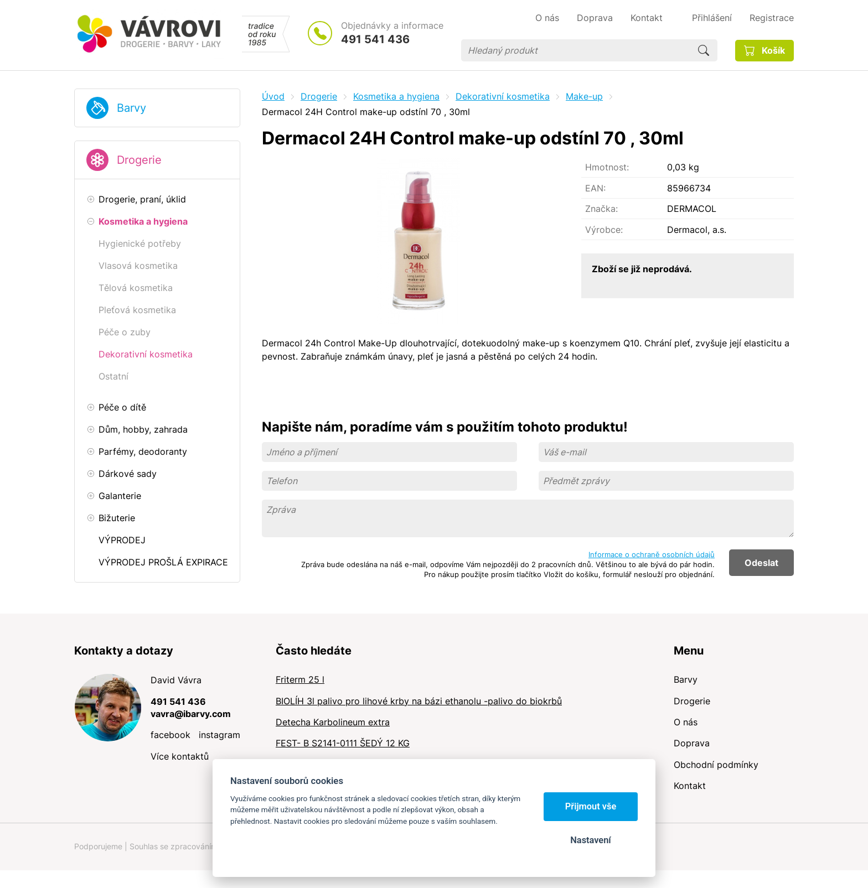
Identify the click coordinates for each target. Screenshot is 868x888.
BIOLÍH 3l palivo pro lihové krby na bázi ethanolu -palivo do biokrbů (419, 701)
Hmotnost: (607, 167)
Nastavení (590, 840)
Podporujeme (98, 846)
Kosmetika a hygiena (396, 96)
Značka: (601, 208)
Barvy (131, 108)
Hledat (703, 50)
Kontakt (690, 785)
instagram (219, 734)
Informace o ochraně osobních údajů (651, 554)
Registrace (772, 17)
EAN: (595, 188)
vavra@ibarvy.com (191, 713)
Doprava (692, 743)
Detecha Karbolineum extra (333, 722)
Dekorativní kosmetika (503, 96)
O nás (686, 722)
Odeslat (761, 562)
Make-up (584, 96)
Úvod (273, 96)
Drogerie (139, 160)
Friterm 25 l (300, 679)
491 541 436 (375, 39)
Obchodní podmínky (716, 764)
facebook (170, 734)
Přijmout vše (591, 806)
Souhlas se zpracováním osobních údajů (202, 846)
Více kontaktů (180, 756)
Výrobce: (604, 229)
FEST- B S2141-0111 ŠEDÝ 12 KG (343, 743)
